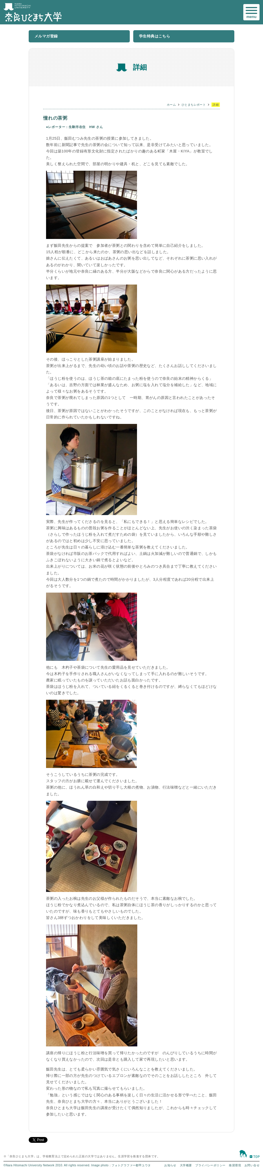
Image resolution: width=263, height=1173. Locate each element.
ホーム (171, 104)
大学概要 (186, 1165)
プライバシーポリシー (210, 1165)
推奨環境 (235, 1165)
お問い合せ (252, 1165)
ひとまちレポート (194, 104)
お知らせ (170, 1165)
